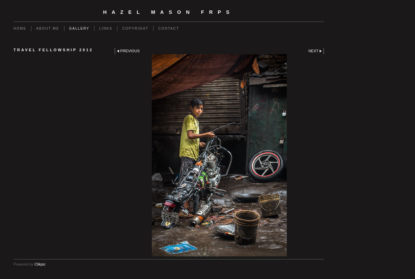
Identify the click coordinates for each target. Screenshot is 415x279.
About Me (47, 28)
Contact (168, 28)
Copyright (135, 28)
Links (105, 28)
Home (19, 28)
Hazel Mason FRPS (168, 12)
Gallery (79, 28)
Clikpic (40, 264)
